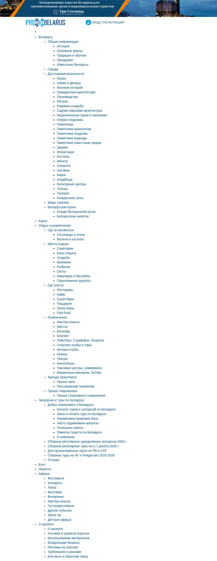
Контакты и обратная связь (68, 556)
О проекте (46, 524)
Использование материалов (68, 538)
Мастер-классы (59, 501)
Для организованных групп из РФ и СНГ (77, 451)
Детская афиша (59, 519)
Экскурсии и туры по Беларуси (61, 400)
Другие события (60, 510)
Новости (45, 469)
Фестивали (56, 478)
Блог (42, 464)
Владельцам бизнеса (63, 542)
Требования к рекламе (64, 552)
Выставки (55, 492)
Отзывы (53, 460)
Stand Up (54, 515)
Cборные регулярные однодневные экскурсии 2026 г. (87, 441)
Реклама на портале (63, 547)
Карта (43, 221)
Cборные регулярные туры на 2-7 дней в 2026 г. (83, 446)
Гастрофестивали (61, 506)
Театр (52, 487)
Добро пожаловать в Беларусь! (71, 405)
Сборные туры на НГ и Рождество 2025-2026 (81, 455)
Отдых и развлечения (55, 225)
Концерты (55, 483)
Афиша (44, 474)
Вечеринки (56, 496)
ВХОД (96, 22)
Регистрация (113, 22)
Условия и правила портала (68, 533)
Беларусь (46, 37)
